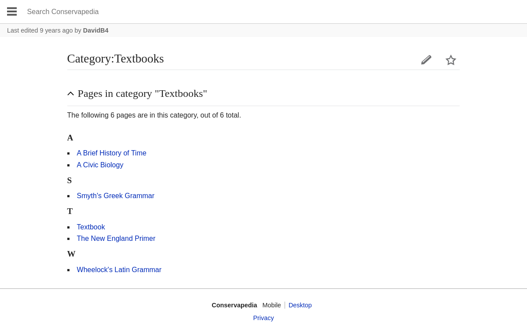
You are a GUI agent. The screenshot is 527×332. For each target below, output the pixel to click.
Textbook (91, 227)
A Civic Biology (100, 165)
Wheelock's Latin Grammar (119, 269)
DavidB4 (96, 30)
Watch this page (451, 60)
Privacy (263, 317)
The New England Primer (116, 238)
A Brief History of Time (111, 153)
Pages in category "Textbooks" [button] (143, 93)
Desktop (300, 305)
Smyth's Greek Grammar (115, 195)
